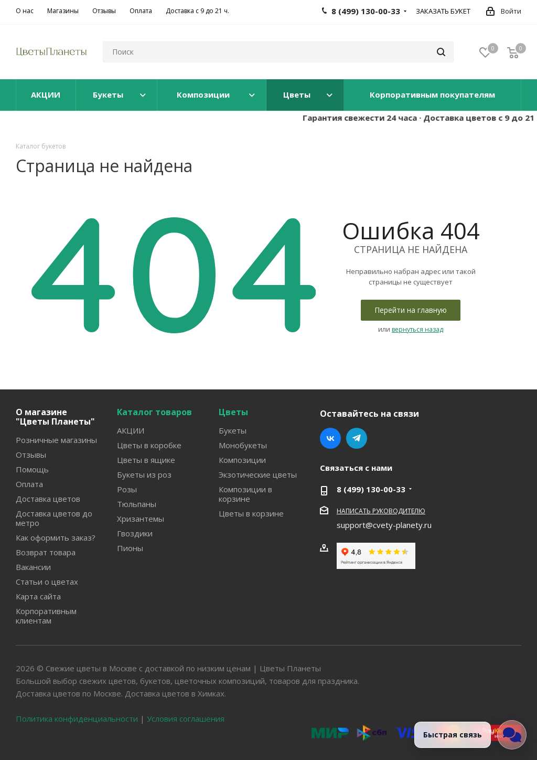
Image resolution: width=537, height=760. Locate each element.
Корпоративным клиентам (46, 616)
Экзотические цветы (258, 474)
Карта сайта (38, 596)
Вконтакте (330, 438)
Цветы (233, 412)
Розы (127, 489)
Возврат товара (46, 552)
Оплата (29, 484)
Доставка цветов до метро (54, 518)
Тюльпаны (136, 504)
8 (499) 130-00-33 (371, 489)
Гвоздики (135, 533)
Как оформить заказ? (55, 537)
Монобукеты (243, 445)
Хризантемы (140, 518)
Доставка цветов (48, 498)
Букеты (232, 430)
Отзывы (31, 454)
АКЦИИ (130, 430)
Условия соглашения (185, 718)
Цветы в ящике (146, 460)
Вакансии (33, 567)
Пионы (130, 548)
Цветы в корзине (251, 513)
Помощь (32, 469)
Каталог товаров (154, 412)
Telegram (356, 438)
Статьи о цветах (47, 581)
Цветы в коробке (149, 445)
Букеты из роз (144, 474)
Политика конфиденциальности (77, 718)
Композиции (242, 460)
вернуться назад (417, 329)
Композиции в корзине (245, 494)
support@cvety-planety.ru (384, 525)
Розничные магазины (56, 440)
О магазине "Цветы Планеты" (55, 416)
